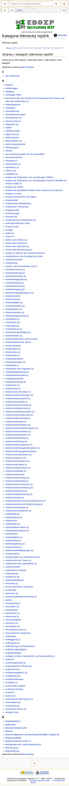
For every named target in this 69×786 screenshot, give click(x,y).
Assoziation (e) (12, 606)
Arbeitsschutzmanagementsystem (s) (22, 448)
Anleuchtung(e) (12, 213)
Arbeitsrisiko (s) (12, 385)
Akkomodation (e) (13, 141)
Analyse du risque (13, 193)
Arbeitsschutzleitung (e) (16, 441)
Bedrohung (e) (12, 748)
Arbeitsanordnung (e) (15, 269)
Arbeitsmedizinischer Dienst (18, 342)
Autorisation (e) (12, 706)
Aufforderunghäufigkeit (15, 649)
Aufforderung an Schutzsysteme (20, 646)
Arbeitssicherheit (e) (14, 497)
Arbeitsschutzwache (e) (16, 491)
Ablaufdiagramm (12, 104)
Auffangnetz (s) (12, 643)
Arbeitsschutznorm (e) (15, 458)
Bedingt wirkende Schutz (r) (18, 741)
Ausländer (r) (11, 682)
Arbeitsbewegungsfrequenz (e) (19, 293)
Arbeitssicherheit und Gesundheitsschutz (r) (25, 501)
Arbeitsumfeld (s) (13, 540)
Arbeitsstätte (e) (12, 524)
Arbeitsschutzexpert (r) (15, 421)
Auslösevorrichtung (14, 689)
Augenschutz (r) (12, 669)
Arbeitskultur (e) (12, 322)
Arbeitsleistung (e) (13, 329)
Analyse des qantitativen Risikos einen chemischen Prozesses (34, 190)
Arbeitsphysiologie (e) (15, 362)
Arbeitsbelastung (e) (14, 283)
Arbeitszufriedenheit (14, 580)
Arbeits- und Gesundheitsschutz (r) (21, 266)
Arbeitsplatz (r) (12, 365)
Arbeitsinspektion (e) (14, 312)
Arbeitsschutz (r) (12, 388)
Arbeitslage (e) (12, 326)
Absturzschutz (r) (13, 121)
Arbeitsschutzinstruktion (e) (17, 435)
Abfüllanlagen (11, 88)
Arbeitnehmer (11, 263)
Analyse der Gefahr (14, 187)
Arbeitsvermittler (12, 567)
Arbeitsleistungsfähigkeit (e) (18, 332)
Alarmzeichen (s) (13, 164)
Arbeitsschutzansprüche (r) (17, 398)
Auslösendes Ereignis (15, 686)
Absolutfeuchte (12, 111)
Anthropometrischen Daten (17, 223)
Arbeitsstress (11, 521)
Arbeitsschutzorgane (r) (16, 464)
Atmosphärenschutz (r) (15, 630)
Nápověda (62, 35)
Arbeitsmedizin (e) (13, 336)
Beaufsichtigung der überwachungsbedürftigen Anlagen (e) (32, 734)
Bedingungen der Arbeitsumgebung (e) (23, 744)
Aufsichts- (10, 659)
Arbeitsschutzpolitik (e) (15, 471)
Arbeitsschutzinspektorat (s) (18, 431)
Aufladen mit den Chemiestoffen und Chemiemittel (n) (30, 656)
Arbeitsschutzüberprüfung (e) (18, 494)
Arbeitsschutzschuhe (15, 474)
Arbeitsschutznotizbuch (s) (17, 461)
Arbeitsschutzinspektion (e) (17, 425)
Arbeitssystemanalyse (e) (17, 530)
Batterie (9, 731)
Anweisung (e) (12, 226)
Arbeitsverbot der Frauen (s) (18, 560)
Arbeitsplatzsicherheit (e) (16, 375)
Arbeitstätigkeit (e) (13, 537)
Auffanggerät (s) (12, 639)
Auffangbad (10, 636)
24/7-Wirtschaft (12, 76)
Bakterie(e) (10, 725)
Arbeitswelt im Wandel (15, 570)
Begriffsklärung (12, 751)
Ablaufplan (10, 108)
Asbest (8, 600)
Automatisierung (12, 702)
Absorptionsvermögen (15, 114)
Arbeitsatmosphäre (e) (15, 276)
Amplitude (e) (11, 174)
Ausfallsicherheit (12, 676)
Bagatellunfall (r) (12, 721)
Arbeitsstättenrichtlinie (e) (17, 527)
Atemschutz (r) (12, 616)
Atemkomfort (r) (12, 613)
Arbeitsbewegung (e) (15, 289)
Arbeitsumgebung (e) (15, 544)
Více (18, 10)
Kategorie (5, 10)
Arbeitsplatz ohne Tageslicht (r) (19, 369)
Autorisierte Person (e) (15, 709)
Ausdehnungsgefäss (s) (16, 672)
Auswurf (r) (10, 696)
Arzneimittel (10, 590)
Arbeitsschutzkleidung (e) (17, 438)
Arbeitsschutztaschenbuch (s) (19, 484)
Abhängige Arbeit (13, 95)
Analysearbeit (11, 200)
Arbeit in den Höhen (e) (16, 240)
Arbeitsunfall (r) (12, 554)
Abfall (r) (9, 85)
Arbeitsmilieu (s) (12, 352)
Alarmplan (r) (11, 161)
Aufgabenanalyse (13, 653)
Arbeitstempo (11, 534)
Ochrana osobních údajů (39, 780)
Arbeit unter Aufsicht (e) (16, 243)
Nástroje (64, 10)
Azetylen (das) (12, 712)
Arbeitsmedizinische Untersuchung (21, 339)
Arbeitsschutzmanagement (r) (19, 445)
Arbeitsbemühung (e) (15, 286)
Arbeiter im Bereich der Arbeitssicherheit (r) (25, 253)
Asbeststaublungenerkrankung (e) (20, 597)
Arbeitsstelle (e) (12, 514)
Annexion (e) (11, 217)
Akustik (8, 151)
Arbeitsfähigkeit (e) (14, 302)
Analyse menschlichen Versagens (20, 197)
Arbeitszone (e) (12, 577)
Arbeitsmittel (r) (12, 355)
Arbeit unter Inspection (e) (17, 246)
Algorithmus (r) (12, 167)
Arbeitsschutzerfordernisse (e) (19, 415)
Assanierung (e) (12, 603)
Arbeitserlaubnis (12, 296)
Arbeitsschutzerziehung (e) (17, 418)
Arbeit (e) (9, 233)
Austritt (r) (10, 692)
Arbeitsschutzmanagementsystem (20, 451)
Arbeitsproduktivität (14, 379)
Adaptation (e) (11, 124)
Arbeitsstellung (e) (13, 517)
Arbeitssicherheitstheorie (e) (18, 511)
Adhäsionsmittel (12, 131)
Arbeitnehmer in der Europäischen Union (24, 256)
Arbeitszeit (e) (11, 573)
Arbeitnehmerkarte (13, 259)
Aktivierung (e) (12, 147)
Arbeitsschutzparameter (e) (17, 468)
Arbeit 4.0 (9, 236)
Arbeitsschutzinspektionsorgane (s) (21, 428)
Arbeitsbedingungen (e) (16, 279)
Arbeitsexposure (12, 299)
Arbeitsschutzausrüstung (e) (18, 405)
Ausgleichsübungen (14, 679)
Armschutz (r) (11, 583)
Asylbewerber (11, 610)
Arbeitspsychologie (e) (15, 382)
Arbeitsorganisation (14, 359)
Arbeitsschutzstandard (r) (17, 481)
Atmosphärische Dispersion (18, 633)
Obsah (9, 48)
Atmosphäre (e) (12, 626)
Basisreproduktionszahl (16, 728)
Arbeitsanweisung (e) (15, 273)
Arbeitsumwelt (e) (13, 547)
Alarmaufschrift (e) (13, 157)
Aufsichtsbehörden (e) (15, 663)
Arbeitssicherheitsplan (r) (16, 507)
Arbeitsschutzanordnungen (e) (19, 395)
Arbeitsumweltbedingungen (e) (19, 550)
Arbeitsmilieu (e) (12, 349)
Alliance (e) (10, 170)
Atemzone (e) (11, 623)
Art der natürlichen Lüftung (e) (19, 587)
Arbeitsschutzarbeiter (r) (16, 402)
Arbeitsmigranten (13, 346)
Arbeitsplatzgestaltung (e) (17, 372)
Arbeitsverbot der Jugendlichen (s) (21, 563)
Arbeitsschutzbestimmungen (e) (19, 412)
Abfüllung (9, 91)
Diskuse (12, 10)
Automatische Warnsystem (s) (19, 699)
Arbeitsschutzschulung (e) (17, 478)
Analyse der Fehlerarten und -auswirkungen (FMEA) (29, 177)
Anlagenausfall (12, 210)
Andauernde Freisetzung (16, 207)
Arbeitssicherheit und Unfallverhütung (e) (24, 504)
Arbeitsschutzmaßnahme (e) (18, 455)
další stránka (27, 67)
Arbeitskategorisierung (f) (17, 316)
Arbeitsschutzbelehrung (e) (17, 408)
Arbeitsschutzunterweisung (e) (19, 488)
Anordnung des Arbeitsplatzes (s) (20, 220)
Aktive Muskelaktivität (15, 144)
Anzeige (9, 230)
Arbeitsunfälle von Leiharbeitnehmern (22, 557)
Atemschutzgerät (13, 620)
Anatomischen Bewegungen (18, 203)
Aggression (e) (12, 134)
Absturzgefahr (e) (13, 118)
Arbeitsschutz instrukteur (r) (18, 392)
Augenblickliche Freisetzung (18, 666)
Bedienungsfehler (13, 738)
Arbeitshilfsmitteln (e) (15, 306)
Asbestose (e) (11, 593)
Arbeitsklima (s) (12, 319)
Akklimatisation (12, 137)
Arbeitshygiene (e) (13, 309)
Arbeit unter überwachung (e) (18, 250)
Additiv (8, 128)
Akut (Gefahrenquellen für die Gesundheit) (24, 154)
